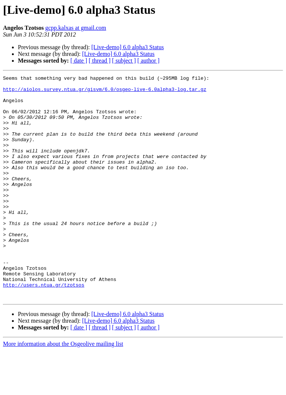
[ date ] (78, 60)
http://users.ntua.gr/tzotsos (43, 327)
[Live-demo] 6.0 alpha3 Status (127, 47)
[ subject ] (124, 60)
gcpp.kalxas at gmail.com (76, 28)
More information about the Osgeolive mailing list (63, 388)
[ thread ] (100, 60)
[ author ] (148, 60)
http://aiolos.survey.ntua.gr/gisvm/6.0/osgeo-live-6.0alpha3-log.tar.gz (104, 92)
